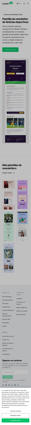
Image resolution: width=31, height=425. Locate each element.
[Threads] (18, 385)
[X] (6, 385)
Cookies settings (15, 411)
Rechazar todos (15, 415)
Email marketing (6, 296)
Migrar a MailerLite (22, 307)
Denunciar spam (21, 314)
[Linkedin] (12, 385)
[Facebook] (3, 385)
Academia (19, 298)
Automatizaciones (7, 300)
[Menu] (27, 3)
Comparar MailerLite (8, 310)
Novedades (5, 322)
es (19, 3)
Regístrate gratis (10, 49)
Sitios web (5, 303)
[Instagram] (15, 385)
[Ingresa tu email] (15, 372)
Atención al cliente (22, 311)
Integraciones (6, 307)
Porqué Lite (5, 339)
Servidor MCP (6, 319)
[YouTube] (9, 385)
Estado (4, 326)
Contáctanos (6, 354)
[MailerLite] (7, 3)
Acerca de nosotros (8, 336)
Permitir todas (15, 420)
